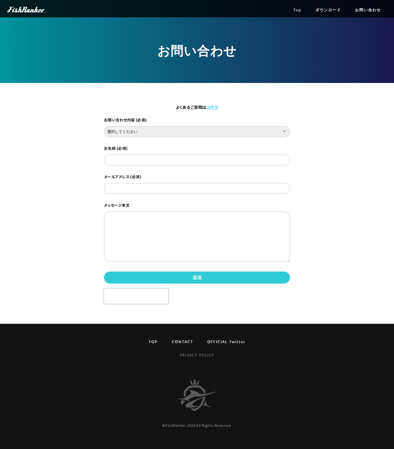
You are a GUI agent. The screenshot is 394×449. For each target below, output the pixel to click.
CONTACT (182, 341)
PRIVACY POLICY (197, 354)
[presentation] (136, 296)
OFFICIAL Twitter (226, 341)
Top (297, 9)
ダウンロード (328, 9)
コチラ (212, 107)
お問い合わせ (368, 9)
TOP (153, 341)
